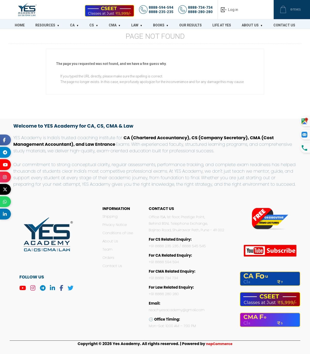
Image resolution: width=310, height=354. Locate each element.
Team (107, 249)
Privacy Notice (114, 224)
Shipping (109, 216)
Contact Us (112, 265)
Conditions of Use (117, 232)
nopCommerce (219, 343)
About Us (110, 241)
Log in (233, 10)
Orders (108, 257)
